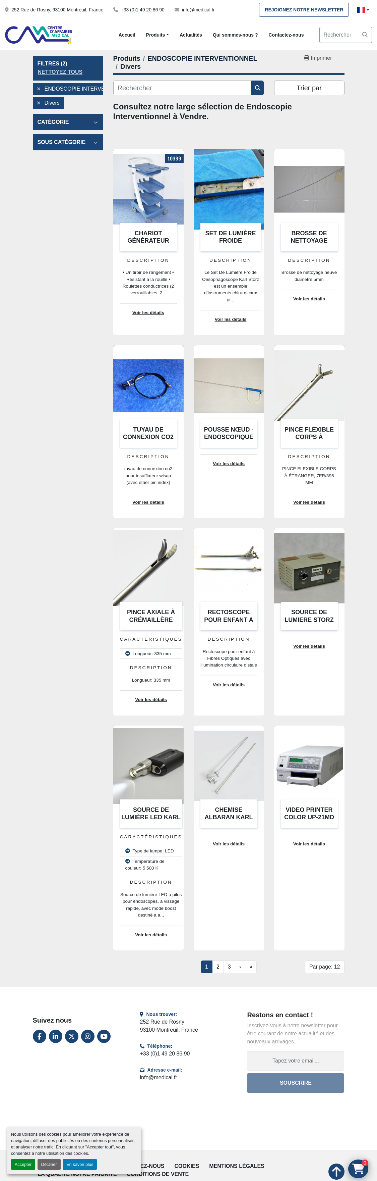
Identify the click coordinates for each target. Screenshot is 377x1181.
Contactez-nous (286, 35)
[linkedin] (55, 1036)
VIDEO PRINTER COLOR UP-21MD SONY (309, 817)
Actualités (191, 35)
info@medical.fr (198, 9)
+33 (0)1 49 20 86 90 (142, 9)
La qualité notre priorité (77, 1174)
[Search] (345, 35)
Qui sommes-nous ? (235, 35)
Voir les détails (148, 312)
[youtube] (104, 1036)
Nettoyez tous (60, 72)
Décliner (49, 1164)
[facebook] (39, 1036)
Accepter (23, 1164)
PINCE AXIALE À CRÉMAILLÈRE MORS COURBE (151, 620)
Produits (155, 35)
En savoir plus (79, 1164)
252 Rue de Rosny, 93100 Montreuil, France (57, 9)
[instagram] (88, 1036)
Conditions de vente (158, 1174)
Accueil (127, 35)
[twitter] (71, 1036)
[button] (157, 35)
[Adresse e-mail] (295, 1061)
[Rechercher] (182, 88)
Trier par (309, 88)
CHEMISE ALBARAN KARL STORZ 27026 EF (229, 817)
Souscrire (296, 1083)
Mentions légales (236, 1166)
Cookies (187, 1166)
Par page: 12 (324, 967)
